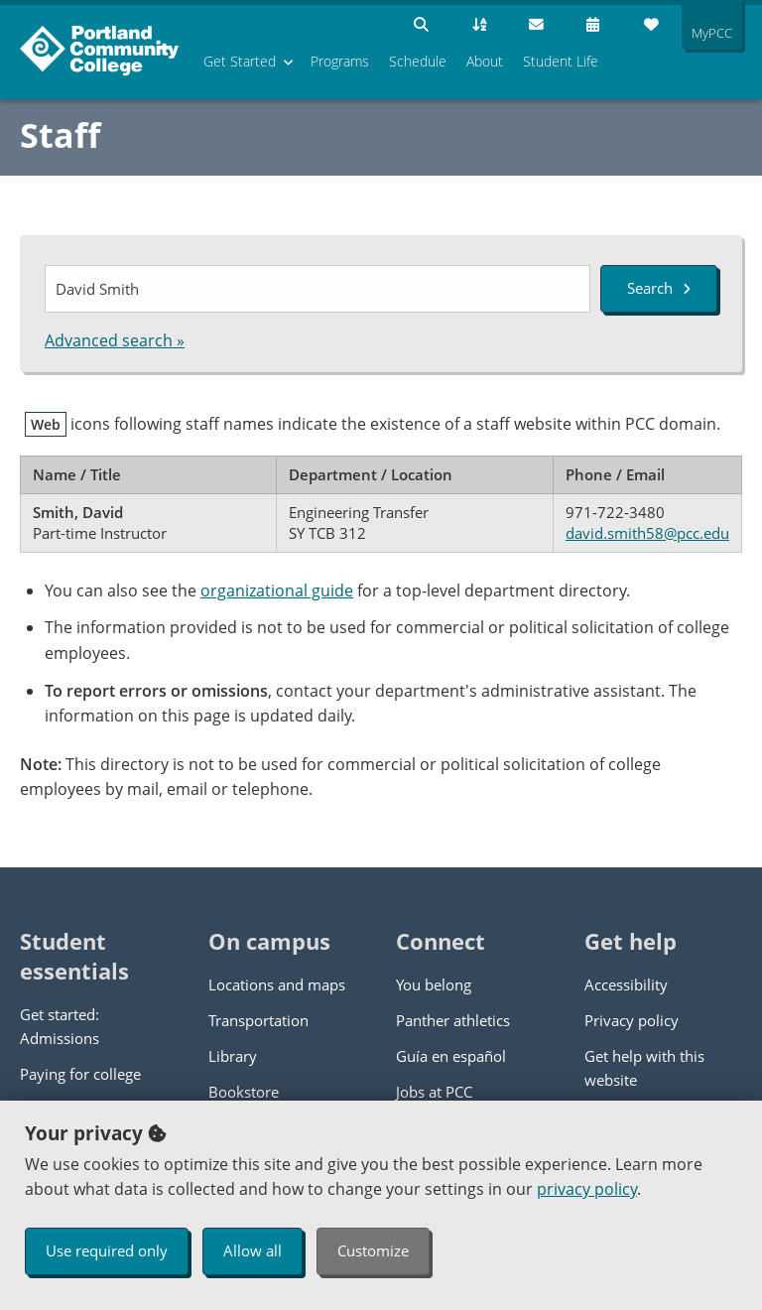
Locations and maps (276, 984)
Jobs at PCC (434, 1092)
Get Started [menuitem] (239, 61)
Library (232, 1056)
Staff (60, 135)
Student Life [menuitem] (560, 61)
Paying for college (80, 1074)
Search (659, 288)
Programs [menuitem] (340, 61)
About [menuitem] (484, 61)
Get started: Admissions (59, 1026)
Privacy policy (631, 1020)
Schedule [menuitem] (417, 61)
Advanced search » (115, 340)
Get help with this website (644, 1068)
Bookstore (243, 1092)
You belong (433, 984)
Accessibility (626, 984)
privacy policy (587, 1189)
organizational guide (276, 590)
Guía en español (451, 1056)
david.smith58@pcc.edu (647, 533)
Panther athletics (453, 1020)
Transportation (258, 1020)
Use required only (107, 1250)
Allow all (252, 1250)
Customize (373, 1250)
